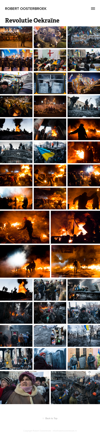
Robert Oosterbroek (26, 8)
